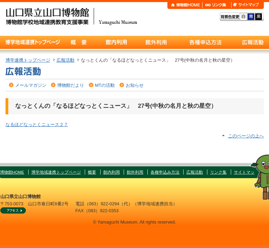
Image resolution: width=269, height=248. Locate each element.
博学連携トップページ (28, 60)
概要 (92, 172)
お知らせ (135, 85)
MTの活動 (105, 85)
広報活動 (65, 60)
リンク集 (218, 172)
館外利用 (135, 172)
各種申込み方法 (165, 172)
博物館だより (70, 85)
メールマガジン (30, 85)
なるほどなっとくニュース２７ (37, 124)
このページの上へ (246, 135)
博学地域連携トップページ (56, 172)
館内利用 (111, 172)
